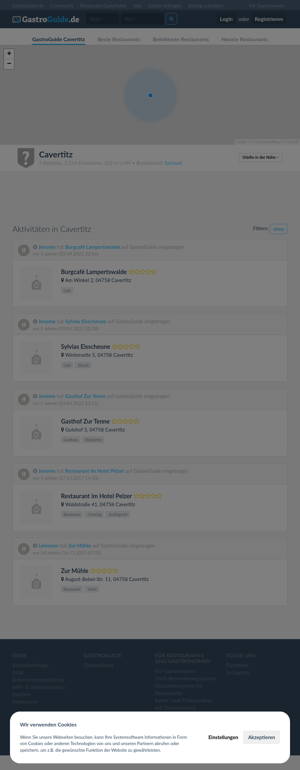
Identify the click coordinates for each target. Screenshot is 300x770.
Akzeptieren (261, 737)
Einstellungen (223, 737)
